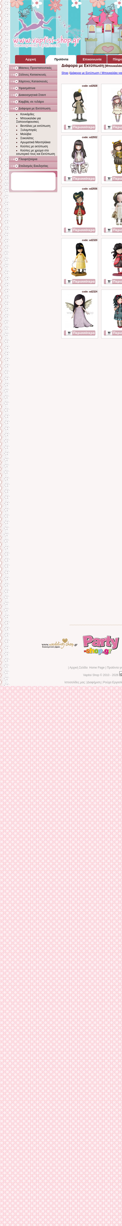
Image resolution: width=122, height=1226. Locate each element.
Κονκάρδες (27, 114)
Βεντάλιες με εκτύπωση (35, 126)
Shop (64, 73)
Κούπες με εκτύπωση (34, 146)
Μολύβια (25, 134)
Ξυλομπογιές (28, 130)
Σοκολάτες (27, 138)
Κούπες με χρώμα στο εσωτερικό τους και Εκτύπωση (35, 152)
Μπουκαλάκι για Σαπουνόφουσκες (28, 120)
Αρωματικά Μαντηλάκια (35, 142)
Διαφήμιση (94, 682)
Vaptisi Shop (91, 675)
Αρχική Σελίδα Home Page (87, 667)
